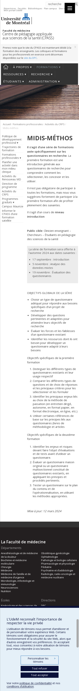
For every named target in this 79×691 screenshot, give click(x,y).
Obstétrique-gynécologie (55, 553)
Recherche (40, 74)
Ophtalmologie (49, 556)
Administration (43, 81)
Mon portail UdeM (13, 10)
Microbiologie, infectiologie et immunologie (17, 582)
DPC (43, 605)
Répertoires (10, 8)
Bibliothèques (35, 8)
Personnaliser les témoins (41, 660)
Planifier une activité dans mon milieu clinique (9, 167)
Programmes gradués (10, 200)
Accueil (5, 67)
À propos (21, 67)
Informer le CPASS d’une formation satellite (9, 215)
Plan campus (50, 8)
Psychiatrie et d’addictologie (57, 570)
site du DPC (30, 58)
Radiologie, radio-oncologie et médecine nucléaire (58, 575)
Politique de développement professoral (12, 139)
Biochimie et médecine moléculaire (14, 561)
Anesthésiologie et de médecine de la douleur (19, 554)
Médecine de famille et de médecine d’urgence (16, 575)
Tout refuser (39, 668)
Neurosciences (9, 587)
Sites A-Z (63, 8)
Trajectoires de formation (11, 148)
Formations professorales (28, 124)
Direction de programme (9, 185)
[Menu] (70, 8)
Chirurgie (6, 567)
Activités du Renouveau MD (11, 177)
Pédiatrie (46, 567)
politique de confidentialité (36, 683)
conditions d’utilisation (20, 686)
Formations (47, 67)
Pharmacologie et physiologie (58, 563)
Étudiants (12, 81)
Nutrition (6, 591)
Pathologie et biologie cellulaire (59, 560)
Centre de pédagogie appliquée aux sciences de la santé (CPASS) (28, 35)
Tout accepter (39, 675)
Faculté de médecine (16, 30)
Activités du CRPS (55, 124)
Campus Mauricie (12, 206)
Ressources (13, 74)
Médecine (6, 570)
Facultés (22, 8)
